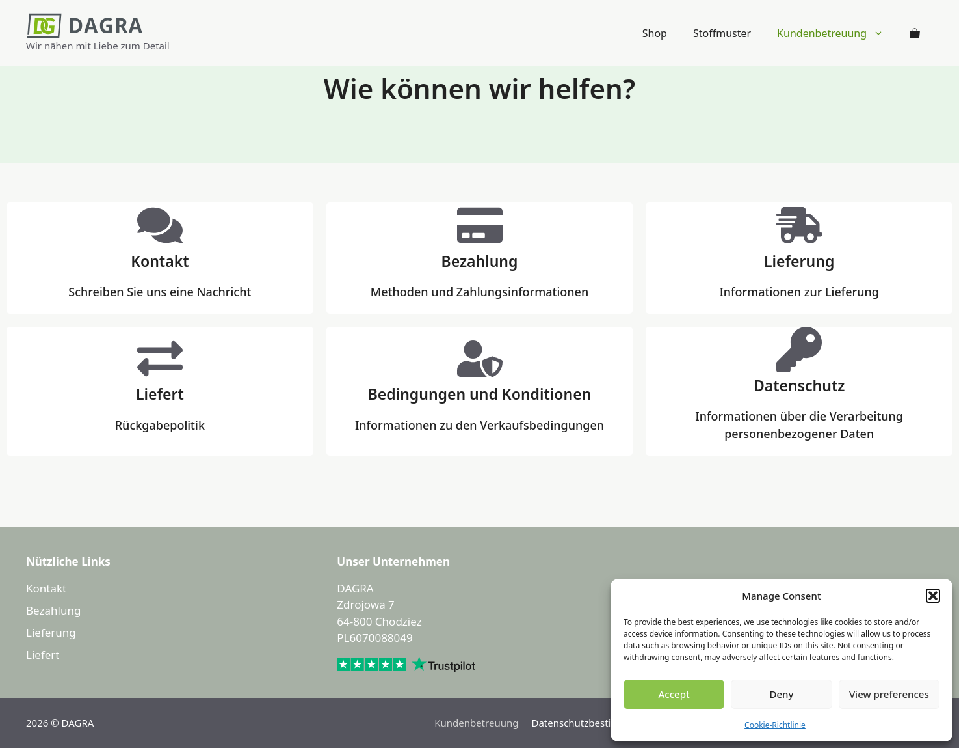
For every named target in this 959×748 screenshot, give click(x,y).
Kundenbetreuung (837, 33)
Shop (654, 33)
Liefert (42, 654)
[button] (932, 595)
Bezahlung (53, 610)
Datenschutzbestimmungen (595, 722)
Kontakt (46, 588)
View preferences (889, 693)
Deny (782, 693)
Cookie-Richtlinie (775, 724)
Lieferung (51, 632)
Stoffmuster (722, 33)
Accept (674, 693)
